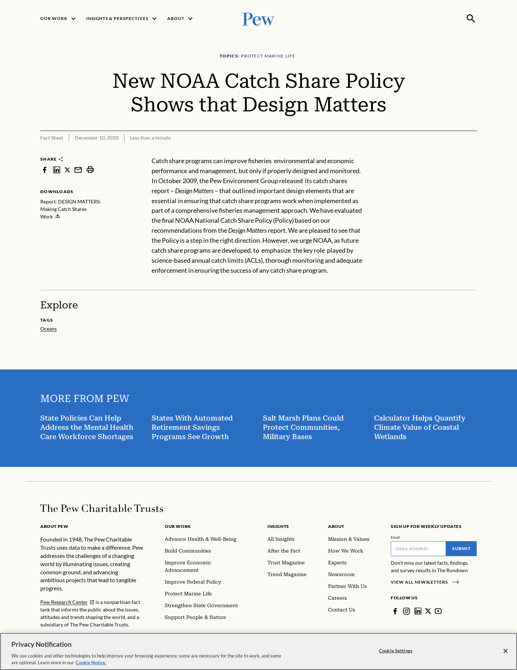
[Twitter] (428, 611)
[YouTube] (438, 611)
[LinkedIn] (418, 611)
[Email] (418, 548)
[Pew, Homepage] (258, 18)
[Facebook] (395, 611)
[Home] (101, 508)
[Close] (505, 651)
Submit (461, 548)
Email (395, 537)
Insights (278, 526)
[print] (90, 169)
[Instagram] (406, 611)
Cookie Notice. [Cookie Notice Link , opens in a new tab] (91, 662)
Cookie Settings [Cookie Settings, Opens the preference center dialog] (396, 651)
